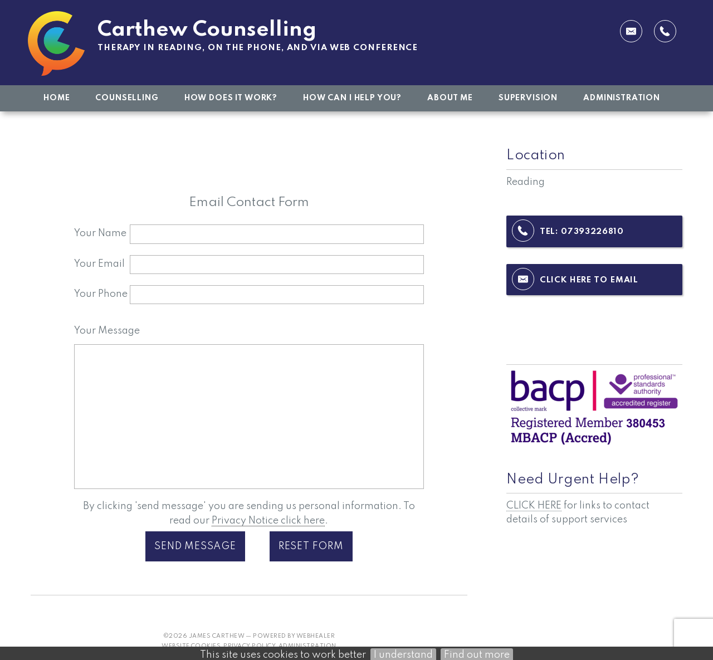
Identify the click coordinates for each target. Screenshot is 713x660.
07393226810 (592, 232)
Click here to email (589, 280)
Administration (307, 646)
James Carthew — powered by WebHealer (262, 636)
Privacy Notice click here (268, 521)
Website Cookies (191, 646)
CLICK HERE (533, 506)
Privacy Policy (249, 646)
